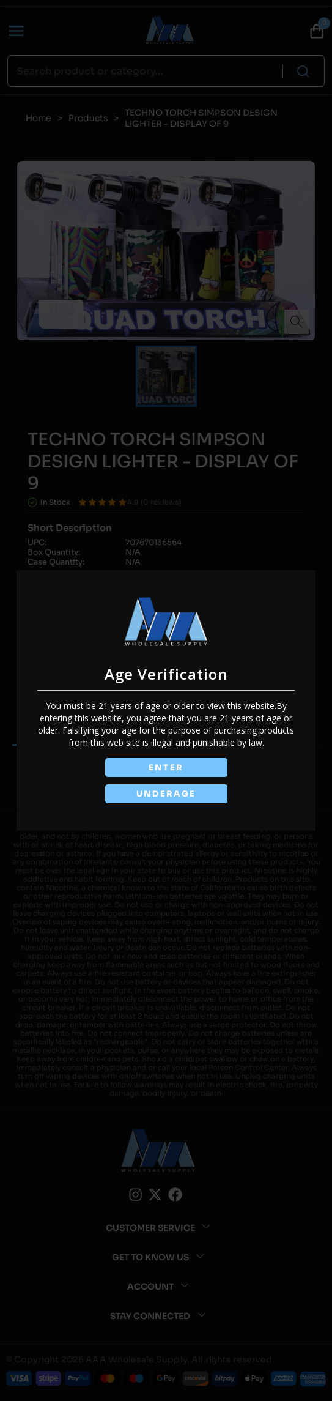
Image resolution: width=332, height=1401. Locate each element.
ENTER (166, 767)
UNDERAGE (166, 794)
